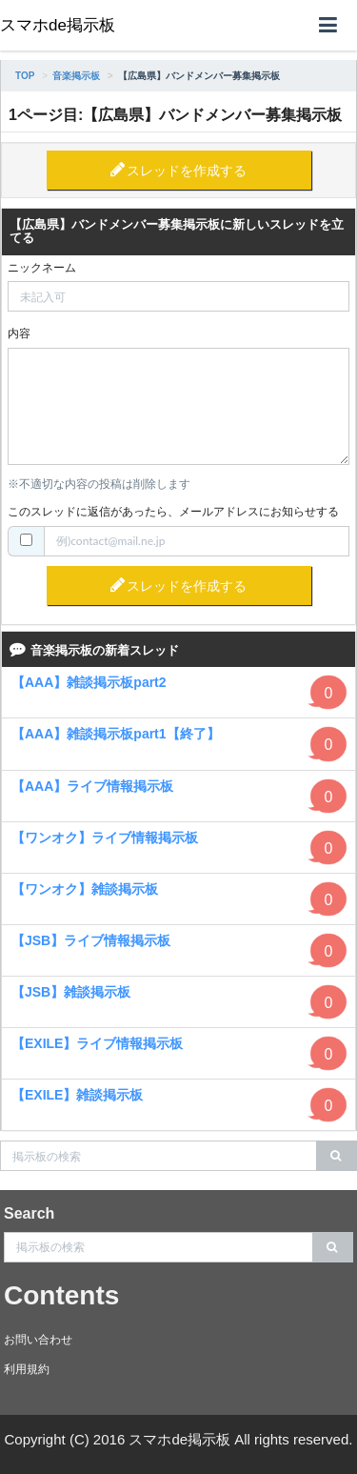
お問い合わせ (38, 1339)
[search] (336, 1156)
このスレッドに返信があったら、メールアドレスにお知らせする (173, 511)
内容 (19, 333)
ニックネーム (42, 267)
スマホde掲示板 (57, 25)
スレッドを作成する (187, 170)
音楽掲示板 (76, 76)
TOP (24, 76)
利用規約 (27, 1369)
